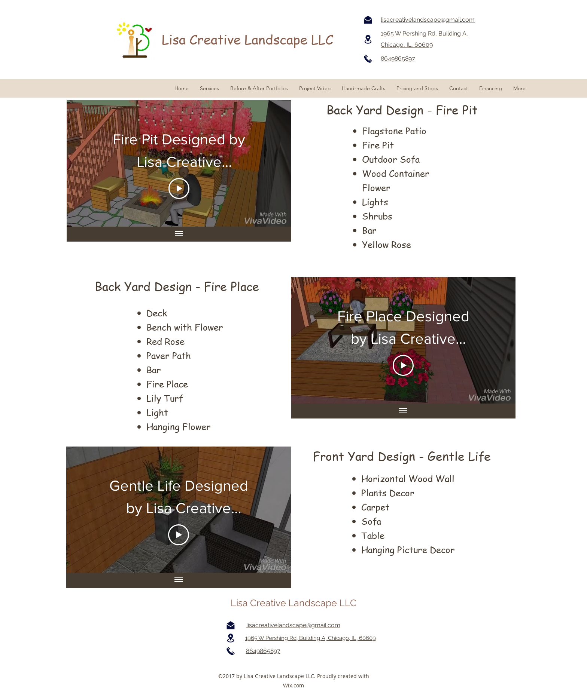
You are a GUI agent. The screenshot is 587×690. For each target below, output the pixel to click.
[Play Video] (178, 188)
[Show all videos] (179, 234)
